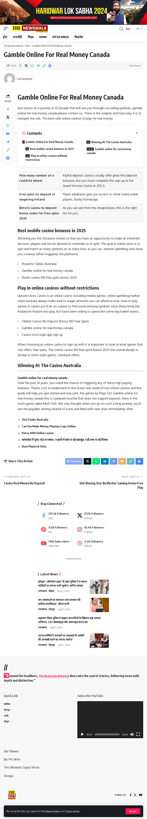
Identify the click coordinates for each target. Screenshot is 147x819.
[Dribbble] (91, 545)
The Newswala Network (55, 677)
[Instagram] (91, 531)
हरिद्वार (52, 592)
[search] (121, 29)
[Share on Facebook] (20, 66)
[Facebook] (55, 516)
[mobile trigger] (7, 29)
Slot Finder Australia (37, 419)
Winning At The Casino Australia (113, 142)
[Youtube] (55, 545)
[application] (110, 721)
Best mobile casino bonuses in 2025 (54, 148)
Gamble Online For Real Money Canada (50, 142)
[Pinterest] (55, 531)
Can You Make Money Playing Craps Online (51, 426)
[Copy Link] (44, 66)
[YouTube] (140, 796)
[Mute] (132, 736)
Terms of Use (76, 810)
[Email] (121, 462)
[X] (91, 516)
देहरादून (52, 611)
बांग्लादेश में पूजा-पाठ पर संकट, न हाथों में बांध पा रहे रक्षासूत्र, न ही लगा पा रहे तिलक (68, 440)
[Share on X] (26, 66)
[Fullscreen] (138, 736)
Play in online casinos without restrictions (48, 157)
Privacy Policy (54, 810)
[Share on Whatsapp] (32, 66)
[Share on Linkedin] (8, 137)
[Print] (50, 66)
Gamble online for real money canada (113, 151)
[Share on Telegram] (38, 66)
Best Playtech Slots (36, 446)
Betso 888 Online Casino (39, 433)
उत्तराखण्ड (42, 592)
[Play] (82, 736)
